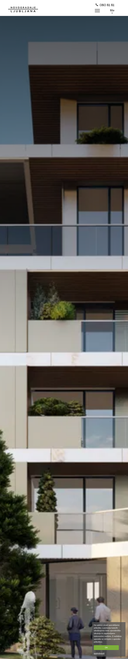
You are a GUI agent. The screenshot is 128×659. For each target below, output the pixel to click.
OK (106, 647)
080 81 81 (107, 5)
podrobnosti (99, 653)
